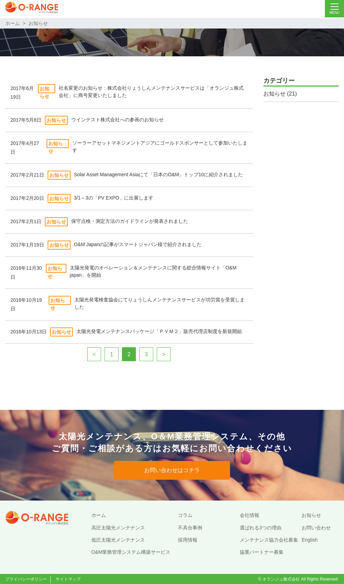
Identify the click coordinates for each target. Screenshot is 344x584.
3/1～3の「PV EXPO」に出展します (114, 198)
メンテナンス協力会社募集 (269, 540)
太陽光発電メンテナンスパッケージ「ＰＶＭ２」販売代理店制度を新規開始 (159, 331)
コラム (185, 515)
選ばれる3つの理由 (260, 527)
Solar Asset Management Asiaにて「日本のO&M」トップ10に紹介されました (158, 174)
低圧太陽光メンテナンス (118, 540)
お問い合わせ (316, 527)
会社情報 (249, 515)
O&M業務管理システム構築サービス (131, 552)
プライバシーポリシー (26, 579)
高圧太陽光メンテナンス (118, 527)
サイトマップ (68, 579)
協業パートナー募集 (262, 552)
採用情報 (187, 540)
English (310, 540)
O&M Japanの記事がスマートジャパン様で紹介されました (138, 244)
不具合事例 (190, 527)
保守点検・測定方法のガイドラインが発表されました (129, 221)
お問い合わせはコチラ (172, 470)
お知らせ (38, 23)
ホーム (12, 23)
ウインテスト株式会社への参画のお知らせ (117, 119)
